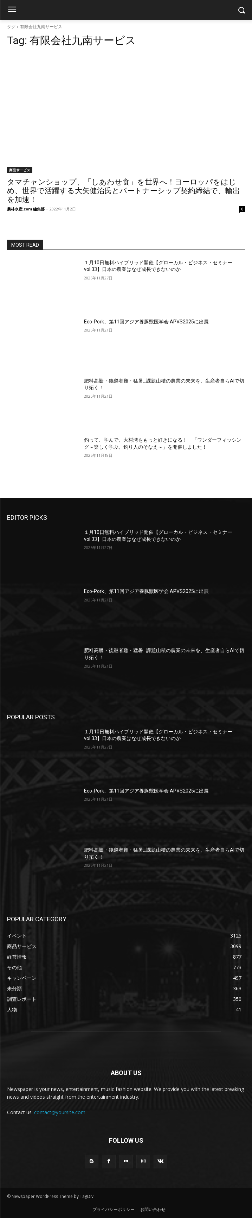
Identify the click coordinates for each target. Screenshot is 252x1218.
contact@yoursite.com (59, 1112)
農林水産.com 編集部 (26, 209)
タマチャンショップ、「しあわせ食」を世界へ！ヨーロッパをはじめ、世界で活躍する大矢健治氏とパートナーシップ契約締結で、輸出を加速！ (123, 191)
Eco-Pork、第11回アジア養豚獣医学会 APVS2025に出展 (146, 321)
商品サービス (19, 170)
